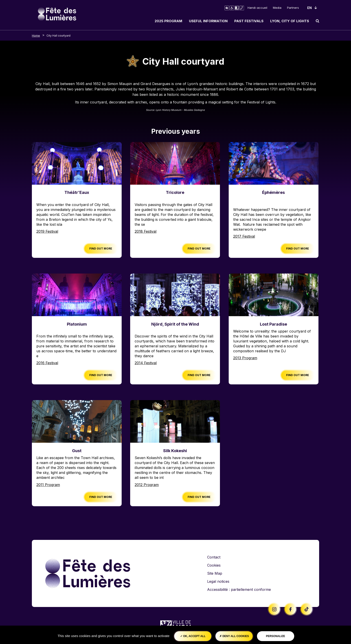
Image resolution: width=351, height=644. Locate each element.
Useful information (208, 21)
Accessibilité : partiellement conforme (239, 589)
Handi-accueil (257, 7)
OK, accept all (193, 636)
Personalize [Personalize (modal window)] (275, 636)
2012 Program (147, 484)
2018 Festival (145, 231)
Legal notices (218, 581)
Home (36, 35)
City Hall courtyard (58, 35)
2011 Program (48, 484)
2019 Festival (47, 231)
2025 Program (168, 21)
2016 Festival (47, 363)
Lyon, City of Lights (289, 21)
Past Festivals (248, 21)
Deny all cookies (234, 636)
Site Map (214, 573)
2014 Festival (146, 363)
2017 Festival (244, 236)
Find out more (100, 248)
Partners (293, 7)
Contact (213, 557)
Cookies (214, 565)
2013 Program (245, 358)
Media (277, 7)
